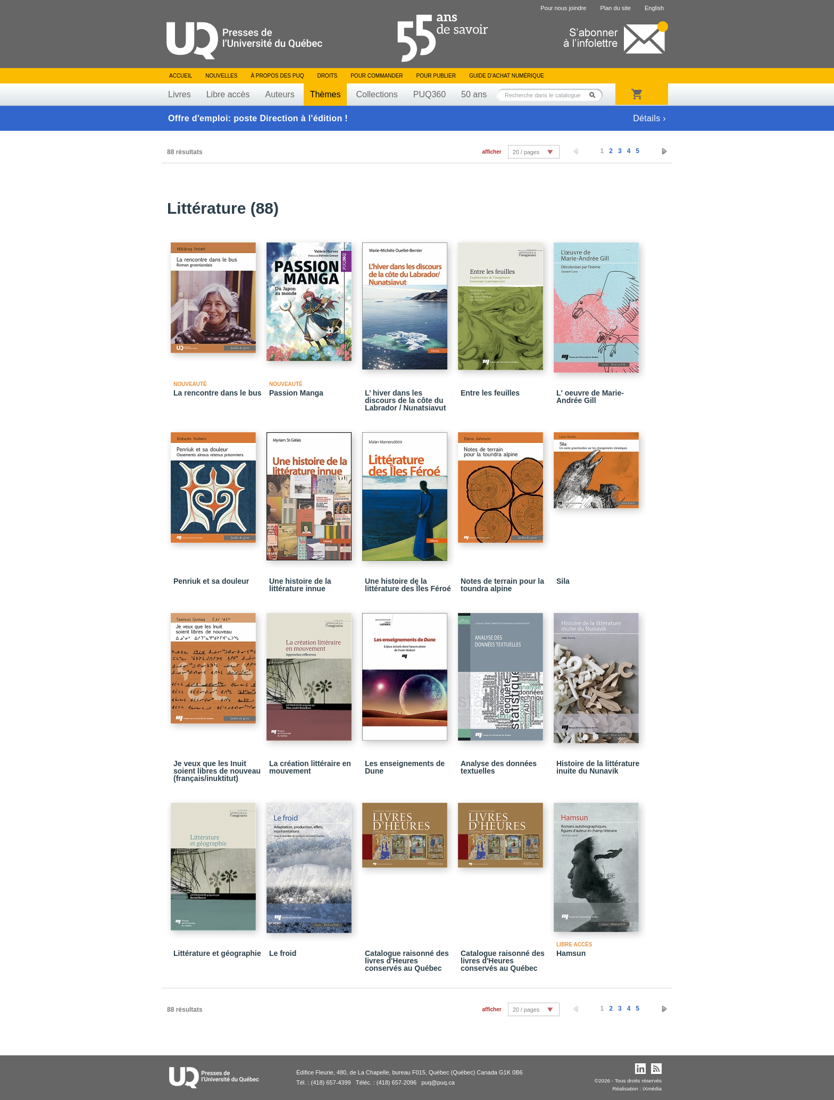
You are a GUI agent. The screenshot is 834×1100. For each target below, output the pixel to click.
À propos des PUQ (277, 76)
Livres (179, 94)
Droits (327, 76)
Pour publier (436, 76)
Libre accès (228, 94)
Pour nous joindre (563, 8)
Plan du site (615, 8)
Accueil (180, 76)
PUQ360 (429, 94)
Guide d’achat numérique (506, 76)
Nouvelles (221, 76)
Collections (376, 94)
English (654, 8)
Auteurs (280, 94)
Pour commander (377, 76)
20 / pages (526, 152)
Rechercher (595, 95)
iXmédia (652, 1088)
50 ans (474, 94)
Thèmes (325, 94)
